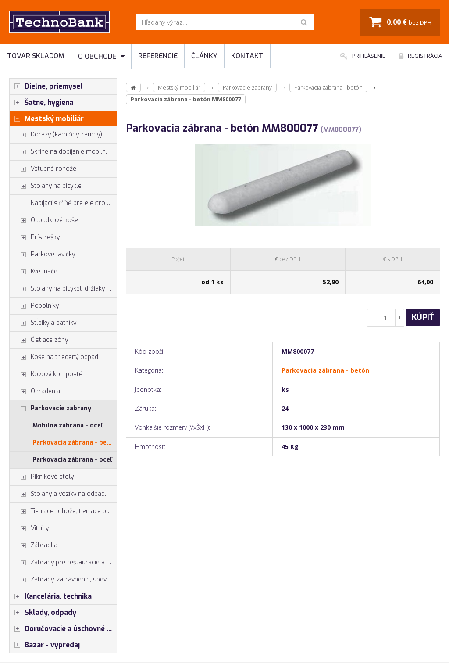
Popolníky (34, 306)
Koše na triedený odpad (54, 357)
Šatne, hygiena (41, 103)
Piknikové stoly (42, 477)
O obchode (101, 56)
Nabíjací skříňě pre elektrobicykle (74, 203)
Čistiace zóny (39, 340)
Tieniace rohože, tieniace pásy (63, 511)
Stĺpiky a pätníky (43, 323)
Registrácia (420, 56)
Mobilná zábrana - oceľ (67, 425)
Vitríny (29, 528)
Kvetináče (33, 271)
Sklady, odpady (43, 613)
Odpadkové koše (44, 220)
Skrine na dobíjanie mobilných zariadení (63, 152)
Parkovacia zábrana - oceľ (72, 460)
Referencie (158, 56)
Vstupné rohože (43, 169)
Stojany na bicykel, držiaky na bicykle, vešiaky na (63, 288)
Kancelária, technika (51, 596)
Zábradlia (33, 545)
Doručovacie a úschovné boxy (63, 629)
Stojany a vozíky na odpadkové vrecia (63, 494)
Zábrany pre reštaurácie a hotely (63, 562)
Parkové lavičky (42, 254)
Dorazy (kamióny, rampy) (56, 134)
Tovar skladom (35, 56)
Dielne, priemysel (46, 86)
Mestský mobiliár (47, 119)
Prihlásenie (362, 56)
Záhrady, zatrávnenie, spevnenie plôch (63, 579)
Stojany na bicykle (46, 186)
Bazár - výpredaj (45, 645)
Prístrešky (35, 237)
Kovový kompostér (47, 374)
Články (204, 56)
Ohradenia (35, 391)
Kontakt (247, 56)
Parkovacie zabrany (50, 408)
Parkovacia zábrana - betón (74, 442)
